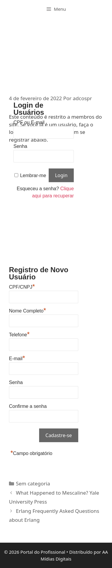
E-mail (17, 358)
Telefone (19, 334)
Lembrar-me (33, 175)
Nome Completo (27, 310)
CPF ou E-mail (29, 122)
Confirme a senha (28, 406)
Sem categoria (33, 483)
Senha (20, 146)
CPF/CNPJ (22, 286)
